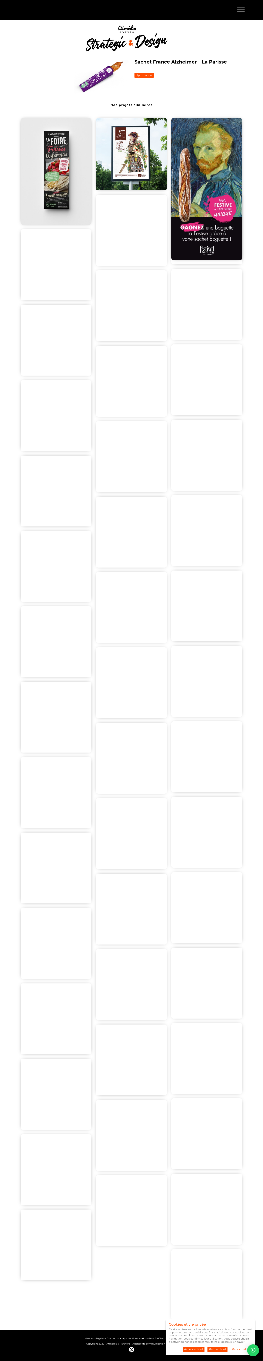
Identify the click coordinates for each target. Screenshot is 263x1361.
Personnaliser (241, 1349)
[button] (253, 1350)
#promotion (144, 75)
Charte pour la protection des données (130, 1338)
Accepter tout (193, 1349)
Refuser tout (217, 1349)
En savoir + (240, 1341)
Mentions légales (94, 1338)
